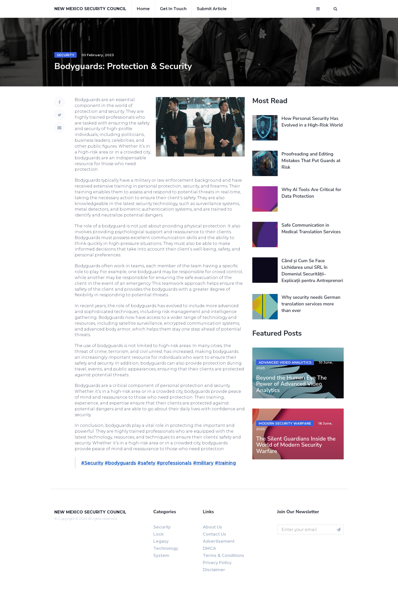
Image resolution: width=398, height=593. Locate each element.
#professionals (174, 462)
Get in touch (173, 8)
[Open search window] (335, 9)
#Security (92, 462)
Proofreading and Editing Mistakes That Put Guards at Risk (310, 160)
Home (143, 8)
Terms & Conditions (223, 555)
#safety (146, 462)
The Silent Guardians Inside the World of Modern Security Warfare (296, 445)
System (161, 555)
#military (203, 462)
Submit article (212, 8)
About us (212, 527)
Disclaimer (214, 569)
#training (225, 462)
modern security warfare (285, 423)
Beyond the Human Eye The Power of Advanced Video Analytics (291, 384)
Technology (165, 548)
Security (65, 55)
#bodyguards (120, 462)
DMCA (209, 548)
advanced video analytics (285, 362)
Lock (158, 534)
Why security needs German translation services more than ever (310, 304)
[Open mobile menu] (318, 9)
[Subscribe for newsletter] (339, 529)
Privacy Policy (217, 562)
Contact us (214, 534)
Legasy (161, 541)
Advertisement (219, 541)
